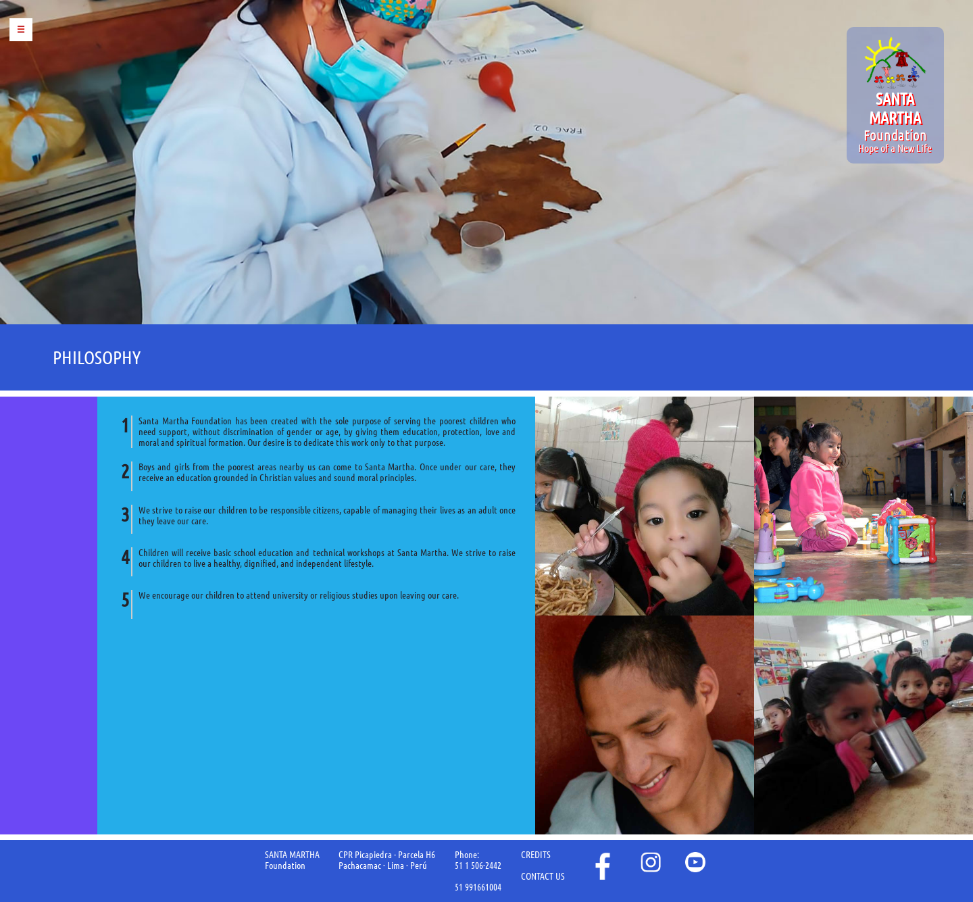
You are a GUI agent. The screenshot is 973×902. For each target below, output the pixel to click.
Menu (20, 29)
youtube (695, 862)
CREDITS (536, 854)
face (601, 866)
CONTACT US (543, 876)
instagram (651, 862)
